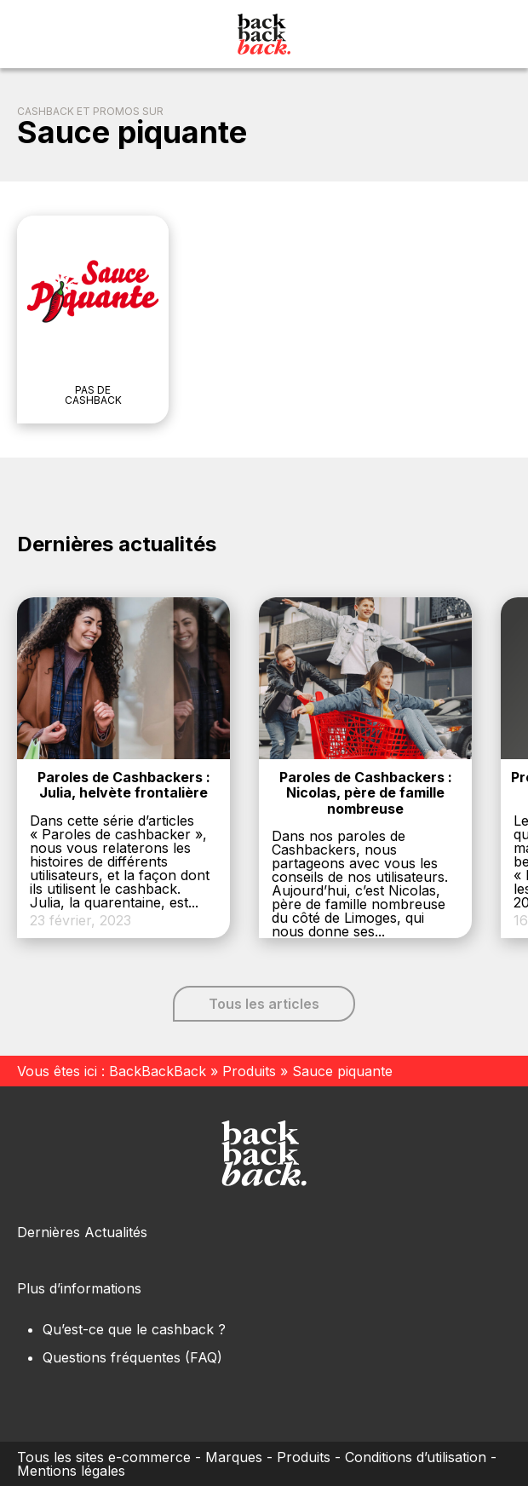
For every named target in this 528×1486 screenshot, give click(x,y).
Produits (249, 1071)
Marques (233, 1457)
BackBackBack (157, 1071)
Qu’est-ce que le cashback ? (134, 1329)
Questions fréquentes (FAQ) (132, 1357)
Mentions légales (71, 1470)
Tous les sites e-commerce (104, 1457)
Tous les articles (264, 1003)
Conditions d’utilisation (415, 1457)
